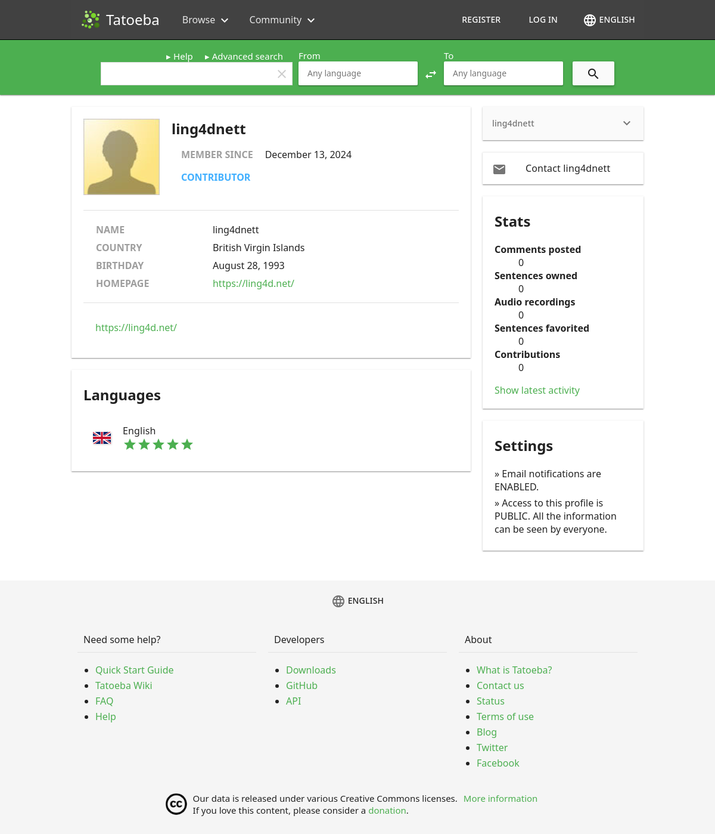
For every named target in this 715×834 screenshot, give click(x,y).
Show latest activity (537, 390)
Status (491, 701)
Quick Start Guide (134, 670)
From (310, 55)
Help (183, 56)
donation (387, 810)
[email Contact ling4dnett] (563, 168)
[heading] (563, 123)
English (609, 20)
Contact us (500, 685)
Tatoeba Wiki (124, 685)
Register (481, 19)
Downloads (311, 670)
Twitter (492, 747)
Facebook (498, 763)
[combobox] (358, 73)
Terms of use (505, 716)
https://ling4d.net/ (253, 283)
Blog (487, 732)
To (448, 55)
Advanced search (247, 56)
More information (501, 798)
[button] (431, 73)
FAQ (104, 701)
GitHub (302, 685)
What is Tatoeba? (514, 670)
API (293, 701)
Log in (543, 19)
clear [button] (282, 74)
